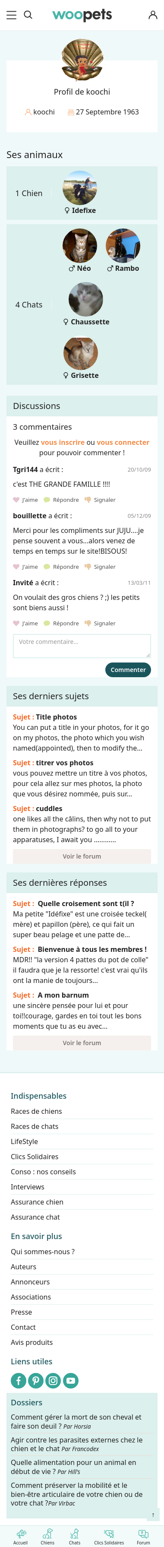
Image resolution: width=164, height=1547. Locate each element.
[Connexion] (153, 15)
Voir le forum (82, 856)
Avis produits (32, 1342)
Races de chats (34, 1126)
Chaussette (86, 304)
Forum (143, 1535)
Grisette (81, 358)
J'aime (26, 500)
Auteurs (23, 1266)
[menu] (12, 15)
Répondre (62, 500)
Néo (80, 250)
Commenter (128, 670)
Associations (31, 1297)
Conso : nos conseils (43, 1171)
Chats (74, 1535)
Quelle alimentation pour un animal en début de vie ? (73, 1467)
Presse (21, 1312)
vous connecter (123, 442)
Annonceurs (30, 1282)
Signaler (100, 500)
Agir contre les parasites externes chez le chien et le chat (77, 1445)
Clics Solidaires (109, 1535)
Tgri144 (25, 469)
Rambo (123, 250)
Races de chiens (36, 1111)
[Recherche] (28, 15)
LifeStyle (24, 1141)
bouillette (30, 515)
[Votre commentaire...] (82, 646)
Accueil (20, 1535)
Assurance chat (35, 1217)
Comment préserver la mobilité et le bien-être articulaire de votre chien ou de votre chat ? (77, 1494)
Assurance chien (37, 1202)
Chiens (47, 1535)
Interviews (27, 1187)
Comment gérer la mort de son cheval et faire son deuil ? (76, 1422)
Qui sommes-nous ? (43, 1251)
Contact (23, 1327)
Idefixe (80, 193)
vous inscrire (63, 442)
